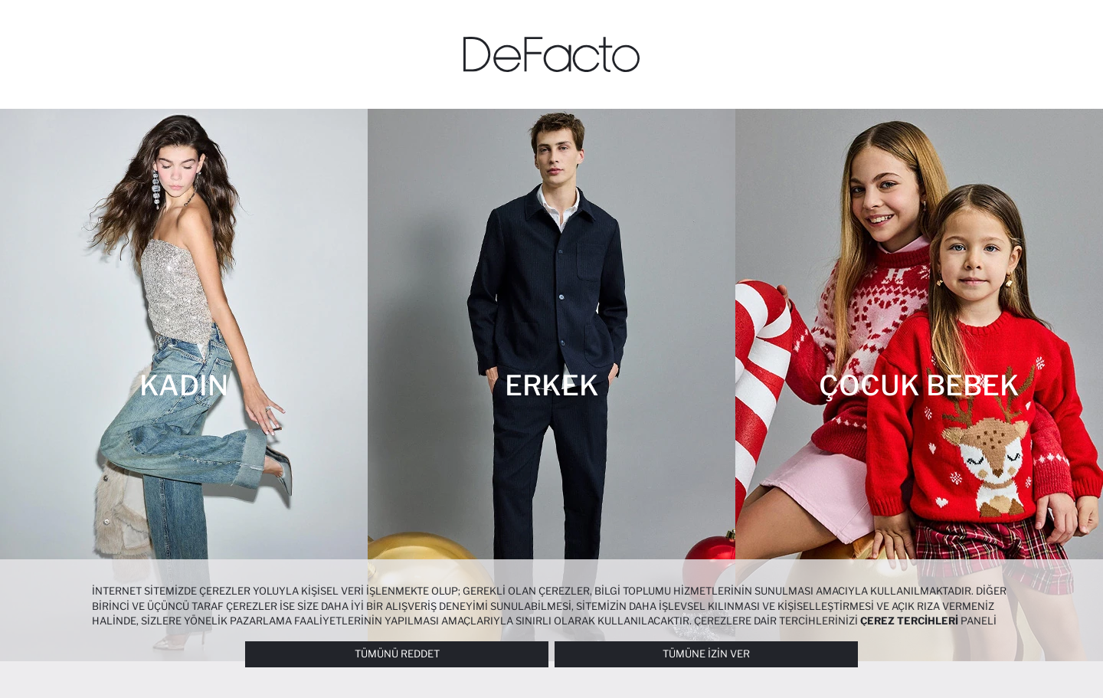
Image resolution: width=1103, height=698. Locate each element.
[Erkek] (551, 385)
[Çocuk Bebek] (919, 385)
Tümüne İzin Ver (706, 653)
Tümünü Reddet (397, 653)
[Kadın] (184, 385)
